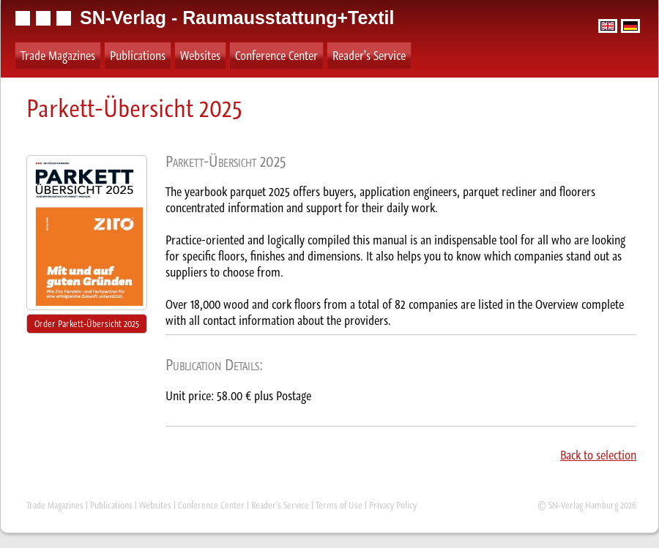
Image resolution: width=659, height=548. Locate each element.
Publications (137, 56)
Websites (200, 56)
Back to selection (598, 455)
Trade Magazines (58, 56)
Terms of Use (339, 505)
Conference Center (276, 56)
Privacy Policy (393, 505)
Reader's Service (369, 56)
